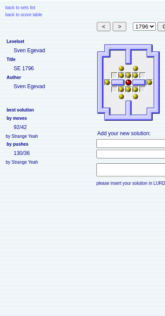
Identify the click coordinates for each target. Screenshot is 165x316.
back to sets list (20, 7)
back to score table (23, 14)
